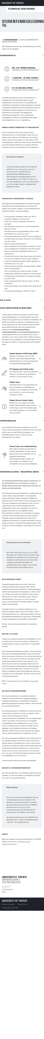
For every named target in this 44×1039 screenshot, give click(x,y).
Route (4, 892)
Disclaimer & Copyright (8, 904)
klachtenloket (22, 807)
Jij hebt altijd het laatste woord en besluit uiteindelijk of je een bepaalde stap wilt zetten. (20, 750)
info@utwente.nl (7, 889)
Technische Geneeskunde (21, 9)
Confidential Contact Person (23, 552)
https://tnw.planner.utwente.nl (24, 169)
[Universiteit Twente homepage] (15, 901)
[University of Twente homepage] (13, 3)
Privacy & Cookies (22, 904)
